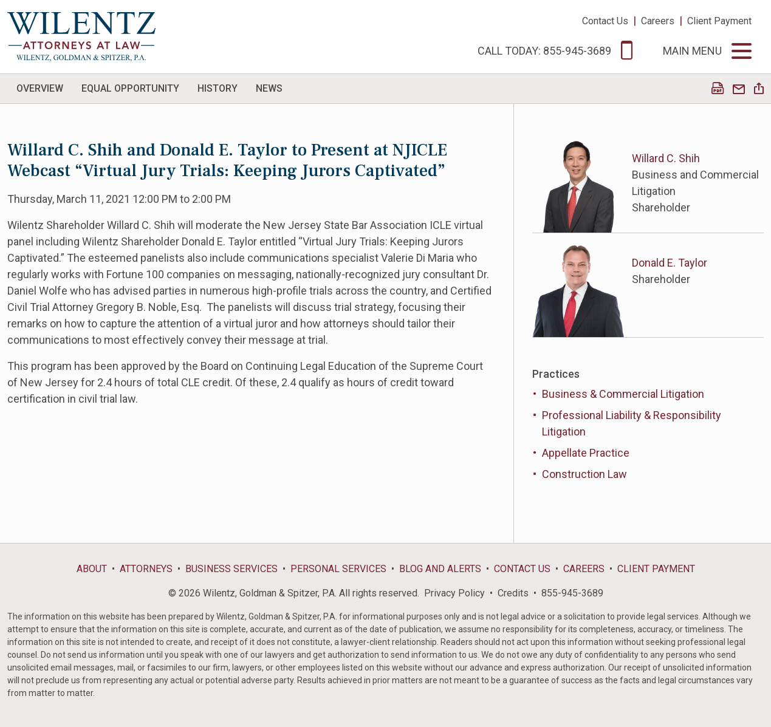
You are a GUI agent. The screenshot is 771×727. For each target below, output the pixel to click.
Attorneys (146, 569)
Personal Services (338, 569)
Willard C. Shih (666, 158)
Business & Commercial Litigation (623, 393)
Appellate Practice (585, 452)
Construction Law (584, 474)
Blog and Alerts (440, 569)
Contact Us (605, 21)
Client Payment (719, 21)
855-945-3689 (572, 593)
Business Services (231, 569)
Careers (657, 21)
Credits (513, 593)
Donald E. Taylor (669, 262)
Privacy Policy (454, 593)
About (92, 569)
